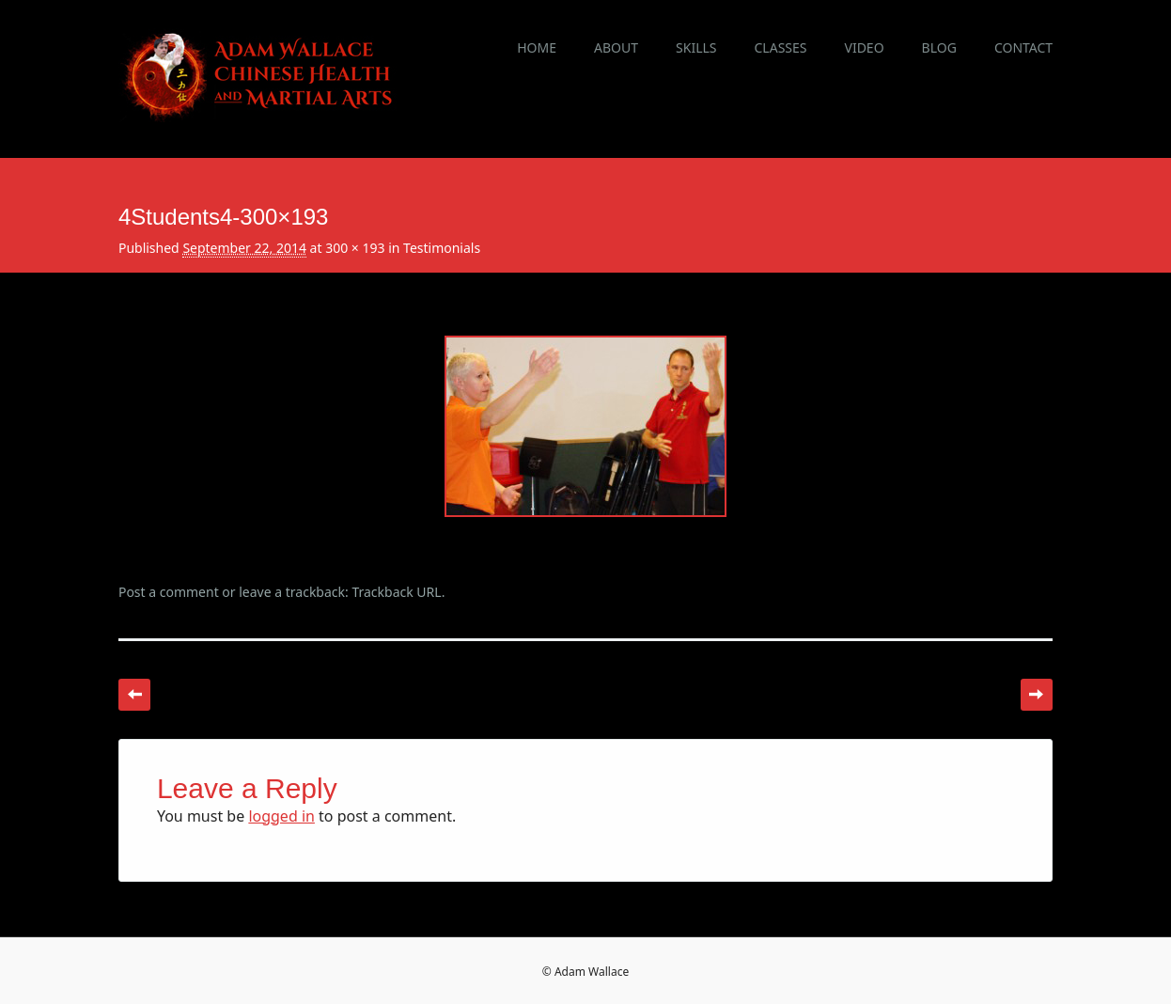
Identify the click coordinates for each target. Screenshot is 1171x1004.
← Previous (134, 695)
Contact (1023, 47)
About (616, 47)
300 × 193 (354, 248)
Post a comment (168, 592)
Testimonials (441, 248)
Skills (696, 47)
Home (536, 47)
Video (863, 47)
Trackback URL (396, 592)
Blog (939, 47)
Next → (1037, 695)
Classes (781, 47)
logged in (281, 816)
